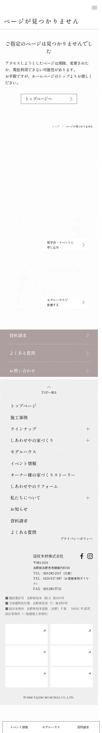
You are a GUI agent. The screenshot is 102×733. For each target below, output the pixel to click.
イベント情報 (19, 727)
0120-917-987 (52, 578)
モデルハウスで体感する (66, 302)
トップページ (23, 405)
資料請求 (83, 727)
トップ (55, 126)
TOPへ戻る (49, 390)
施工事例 (19, 417)
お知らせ (19, 509)
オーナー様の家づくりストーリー (42, 474)
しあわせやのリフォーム (34, 486)
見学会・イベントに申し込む (66, 244)
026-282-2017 (52, 573)
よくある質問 (23, 532)
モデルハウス (51, 727)
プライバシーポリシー (76, 538)
